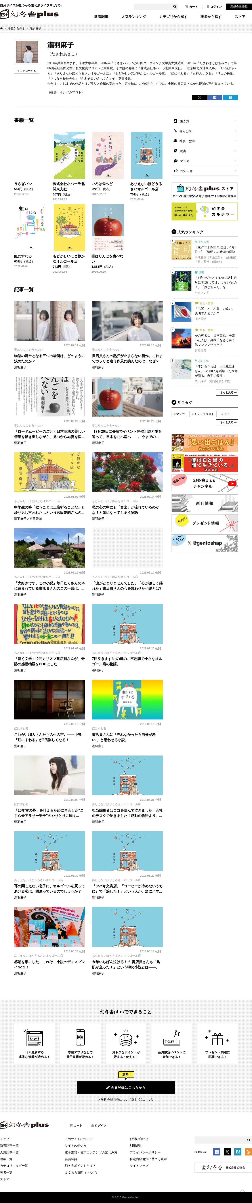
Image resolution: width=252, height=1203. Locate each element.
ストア (240, 17)
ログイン (214, 6)
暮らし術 (185, 131)
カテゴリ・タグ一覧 (14, 1165)
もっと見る (226, 392)
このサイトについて (79, 1139)
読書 (183, 151)
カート (191, 6)
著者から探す (211, 17)
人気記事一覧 (9, 1152)
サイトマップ (139, 1165)
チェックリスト (204, 414)
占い (226, 414)
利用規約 (136, 1145)
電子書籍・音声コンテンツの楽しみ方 (91, 1152)
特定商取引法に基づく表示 (148, 1159)
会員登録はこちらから (125, 1087)
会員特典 (71, 1159)
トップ (4, 1139)
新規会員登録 (239, 6)
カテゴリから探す (173, 17)
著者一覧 (6, 1172)
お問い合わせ (139, 1139)
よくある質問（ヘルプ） (82, 1172)
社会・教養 (187, 141)
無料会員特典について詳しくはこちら (127, 1099)
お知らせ (186, 171)
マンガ (184, 161)
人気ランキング (133, 17)
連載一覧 (6, 1159)
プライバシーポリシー (145, 1152)
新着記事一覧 (9, 1145)
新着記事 (101, 17)
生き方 (184, 121)
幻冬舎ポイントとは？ (80, 1165)
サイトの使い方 (75, 1145)
